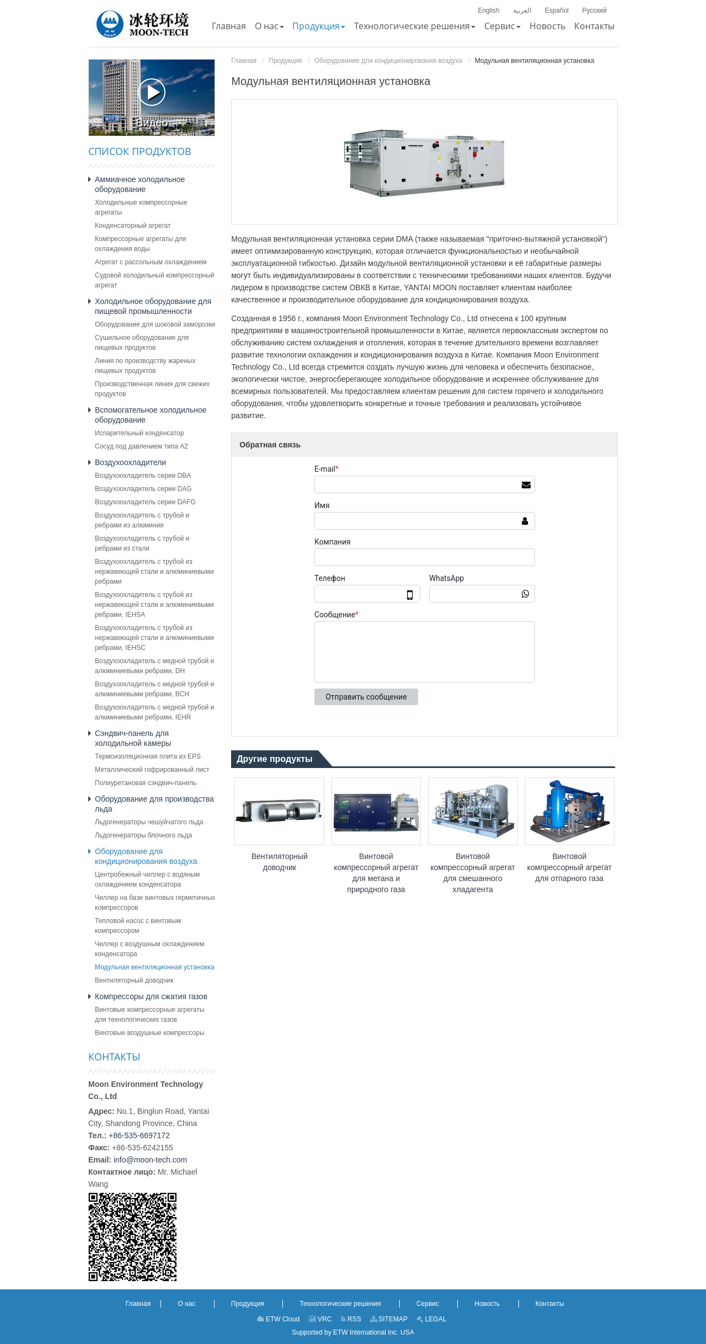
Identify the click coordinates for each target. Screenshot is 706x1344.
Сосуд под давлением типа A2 (141, 446)
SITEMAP (389, 1319)
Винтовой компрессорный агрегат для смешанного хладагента (473, 873)
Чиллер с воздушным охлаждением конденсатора (149, 949)
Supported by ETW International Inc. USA (353, 1332)
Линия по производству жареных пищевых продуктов (145, 366)
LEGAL (431, 1319)
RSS (351, 1319)
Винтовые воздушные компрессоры (150, 1033)
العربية (522, 10)
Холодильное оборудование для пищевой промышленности (153, 306)
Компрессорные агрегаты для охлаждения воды (140, 244)
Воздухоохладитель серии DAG (143, 489)
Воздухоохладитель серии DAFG (145, 502)
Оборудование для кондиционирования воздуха (388, 61)
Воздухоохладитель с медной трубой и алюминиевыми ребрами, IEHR (154, 712)
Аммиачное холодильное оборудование (140, 184)
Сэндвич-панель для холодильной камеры (133, 738)
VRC (320, 1319)
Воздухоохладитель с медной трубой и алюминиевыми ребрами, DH (154, 666)
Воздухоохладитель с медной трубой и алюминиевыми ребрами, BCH (154, 689)
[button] (269, 25)
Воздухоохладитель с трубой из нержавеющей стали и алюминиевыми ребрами (154, 571)
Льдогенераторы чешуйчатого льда (149, 822)
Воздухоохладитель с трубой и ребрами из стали (142, 543)
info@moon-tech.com (150, 1159)
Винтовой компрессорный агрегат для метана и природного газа (376, 873)
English (488, 10)
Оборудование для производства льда (154, 803)
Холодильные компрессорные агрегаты (141, 207)
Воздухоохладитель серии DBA (143, 475)
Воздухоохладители (130, 462)
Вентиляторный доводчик (280, 862)
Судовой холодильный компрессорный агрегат (155, 280)
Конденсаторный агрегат (132, 226)
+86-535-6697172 (139, 1135)
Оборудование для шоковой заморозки (155, 324)
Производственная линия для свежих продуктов (152, 389)
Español (557, 10)
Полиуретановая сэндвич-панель (145, 783)
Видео (152, 103)
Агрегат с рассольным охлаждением (151, 262)
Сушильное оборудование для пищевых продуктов (142, 342)
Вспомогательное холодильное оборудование (151, 415)
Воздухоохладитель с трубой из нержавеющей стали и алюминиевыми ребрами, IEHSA (154, 604)
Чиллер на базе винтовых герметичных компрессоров (155, 902)
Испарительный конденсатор (139, 433)
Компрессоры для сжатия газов (151, 996)
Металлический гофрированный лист (152, 770)
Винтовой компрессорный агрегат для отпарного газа (569, 867)
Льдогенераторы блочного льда (143, 835)
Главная (243, 61)
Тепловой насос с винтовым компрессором (138, 926)
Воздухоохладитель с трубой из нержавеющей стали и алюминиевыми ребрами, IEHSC (154, 638)
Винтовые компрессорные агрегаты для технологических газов (149, 1014)
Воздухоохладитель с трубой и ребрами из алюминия (142, 520)
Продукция (285, 61)
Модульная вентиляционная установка (155, 967)
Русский (594, 10)
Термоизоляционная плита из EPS (148, 756)
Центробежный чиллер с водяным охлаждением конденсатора (147, 879)
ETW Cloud (278, 1319)
